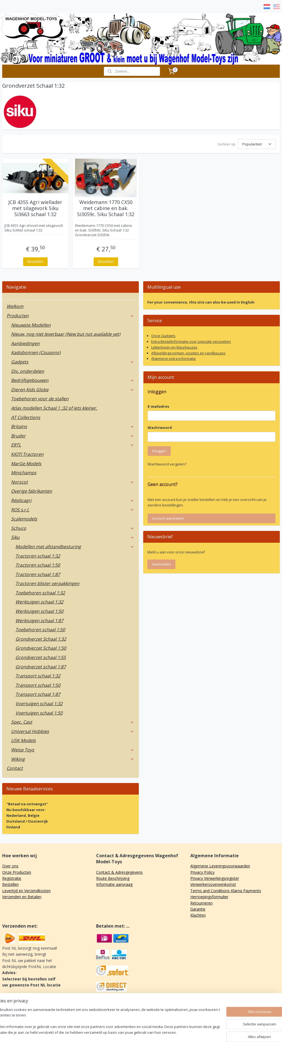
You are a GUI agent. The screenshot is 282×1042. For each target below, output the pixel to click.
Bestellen (35, 261)
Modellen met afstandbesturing (74, 547)
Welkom (15, 306)
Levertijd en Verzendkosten (26, 890)
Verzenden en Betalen (21, 896)
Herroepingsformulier (209, 896)
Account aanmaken (168, 518)
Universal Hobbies (72, 731)
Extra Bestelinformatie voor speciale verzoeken (191, 341)
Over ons (10, 866)
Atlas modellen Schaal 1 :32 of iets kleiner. (54, 408)
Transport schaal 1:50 (37, 685)
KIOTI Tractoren (27, 454)
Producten (70, 316)
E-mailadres (158, 406)
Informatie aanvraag (114, 884)
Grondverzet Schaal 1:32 (40, 639)
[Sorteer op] (256, 144)
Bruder (72, 436)
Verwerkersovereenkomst (213, 884)
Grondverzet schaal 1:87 (40, 667)
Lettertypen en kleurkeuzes (174, 347)
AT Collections (25, 417)
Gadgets (72, 362)
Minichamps (23, 473)
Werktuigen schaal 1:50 (39, 611)
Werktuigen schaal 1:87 (39, 621)
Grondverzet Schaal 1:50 (40, 648)
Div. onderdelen (27, 371)
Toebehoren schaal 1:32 (40, 593)
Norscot (72, 482)
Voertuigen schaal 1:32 (39, 704)
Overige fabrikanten (31, 491)
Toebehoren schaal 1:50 (40, 630)
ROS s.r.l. (72, 510)
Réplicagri (72, 500)
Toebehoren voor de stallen (40, 399)
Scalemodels (24, 519)
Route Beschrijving (112, 878)
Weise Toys (72, 750)
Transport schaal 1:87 (37, 694)
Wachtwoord (160, 427)
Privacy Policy (202, 872)
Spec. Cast (72, 722)
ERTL (72, 445)
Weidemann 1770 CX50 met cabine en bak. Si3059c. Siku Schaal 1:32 (105, 208)
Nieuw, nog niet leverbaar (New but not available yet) (65, 334)
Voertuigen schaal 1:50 (39, 713)
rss (138, 1032)
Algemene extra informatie (173, 358)
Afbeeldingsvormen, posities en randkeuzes (188, 353)
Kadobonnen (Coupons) (36, 352)
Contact (15, 768)
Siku (72, 537)
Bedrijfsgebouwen (72, 380)
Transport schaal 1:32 (37, 676)
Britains (72, 426)
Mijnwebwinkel (207, 1032)
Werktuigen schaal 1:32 (39, 602)
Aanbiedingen (25, 343)
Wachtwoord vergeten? (167, 464)
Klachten (198, 915)
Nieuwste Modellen (31, 325)
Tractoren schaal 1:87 (37, 574)
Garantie (197, 909)
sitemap (126, 1032)
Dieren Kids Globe (72, 390)
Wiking (72, 759)
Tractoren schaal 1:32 (37, 556)
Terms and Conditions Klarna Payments (225, 890)
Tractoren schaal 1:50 (37, 565)
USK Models (23, 740)
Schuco (72, 528)
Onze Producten (16, 872)
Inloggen (159, 450)
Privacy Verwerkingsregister (214, 878)
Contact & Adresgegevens (119, 872)
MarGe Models (26, 464)
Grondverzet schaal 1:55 (40, 657)
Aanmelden (161, 564)
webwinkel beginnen (159, 1032)
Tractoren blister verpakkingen (47, 583)
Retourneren (201, 903)
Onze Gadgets (163, 335)
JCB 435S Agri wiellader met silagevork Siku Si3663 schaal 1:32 (35, 208)
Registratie (11, 878)
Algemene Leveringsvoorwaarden (220, 866)
